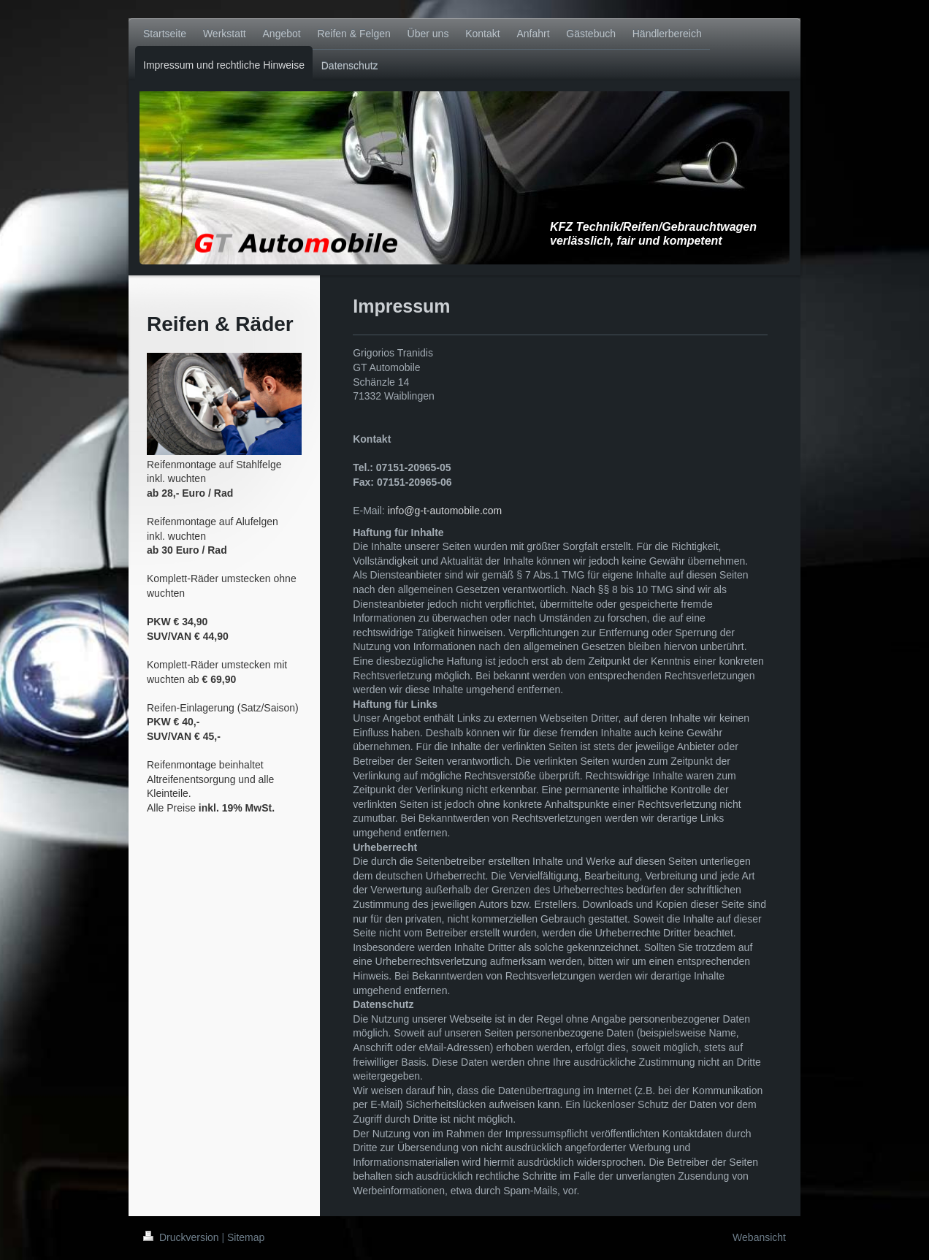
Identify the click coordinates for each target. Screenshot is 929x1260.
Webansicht (759, 1237)
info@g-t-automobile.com (445, 510)
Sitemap (245, 1237)
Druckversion (182, 1237)
